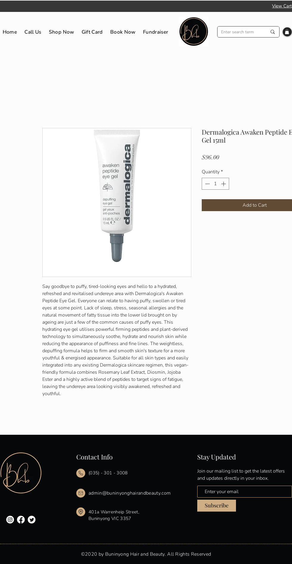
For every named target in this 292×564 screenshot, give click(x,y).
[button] (287, 31)
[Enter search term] (239, 32)
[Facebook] (21, 520)
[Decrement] (207, 183)
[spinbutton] (215, 183)
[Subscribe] (216, 506)
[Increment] (224, 183)
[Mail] (80, 473)
